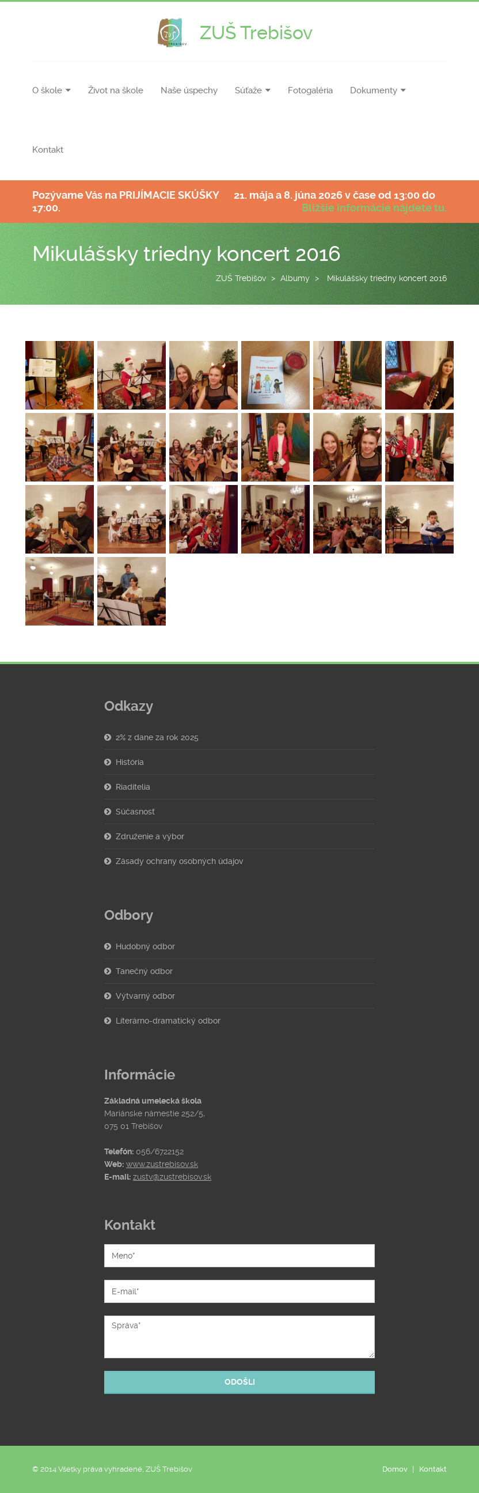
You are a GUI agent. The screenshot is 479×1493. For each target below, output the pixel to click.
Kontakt (47, 150)
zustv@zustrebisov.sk (172, 1176)
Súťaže (248, 90)
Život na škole (115, 90)
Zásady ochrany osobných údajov (180, 861)
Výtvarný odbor (145, 996)
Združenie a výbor (150, 836)
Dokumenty (373, 90)
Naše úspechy (189, 90)
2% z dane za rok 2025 (157, 737)
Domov (395, 1469)
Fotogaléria (310, 90)
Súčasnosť (135, 811)
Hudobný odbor (145, 946)
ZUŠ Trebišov (241, 278)
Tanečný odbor (144, 971)
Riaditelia (133, 786)
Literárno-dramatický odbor (168, 1020)
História (130, 762)
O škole (47, 90)
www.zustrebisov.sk (162, 1164)
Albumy (295, 278)
